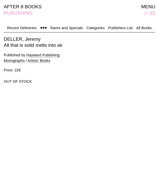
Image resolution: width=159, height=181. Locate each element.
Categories (96, 28)
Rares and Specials (66, 28)
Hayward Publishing (43, 55)
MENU (148, 6)
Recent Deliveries (22, 28)
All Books (144, 28)
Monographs (14, 60)
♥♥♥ (43, 28)
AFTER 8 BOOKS (23, 6)
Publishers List (120, 28)
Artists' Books (39, 60)
